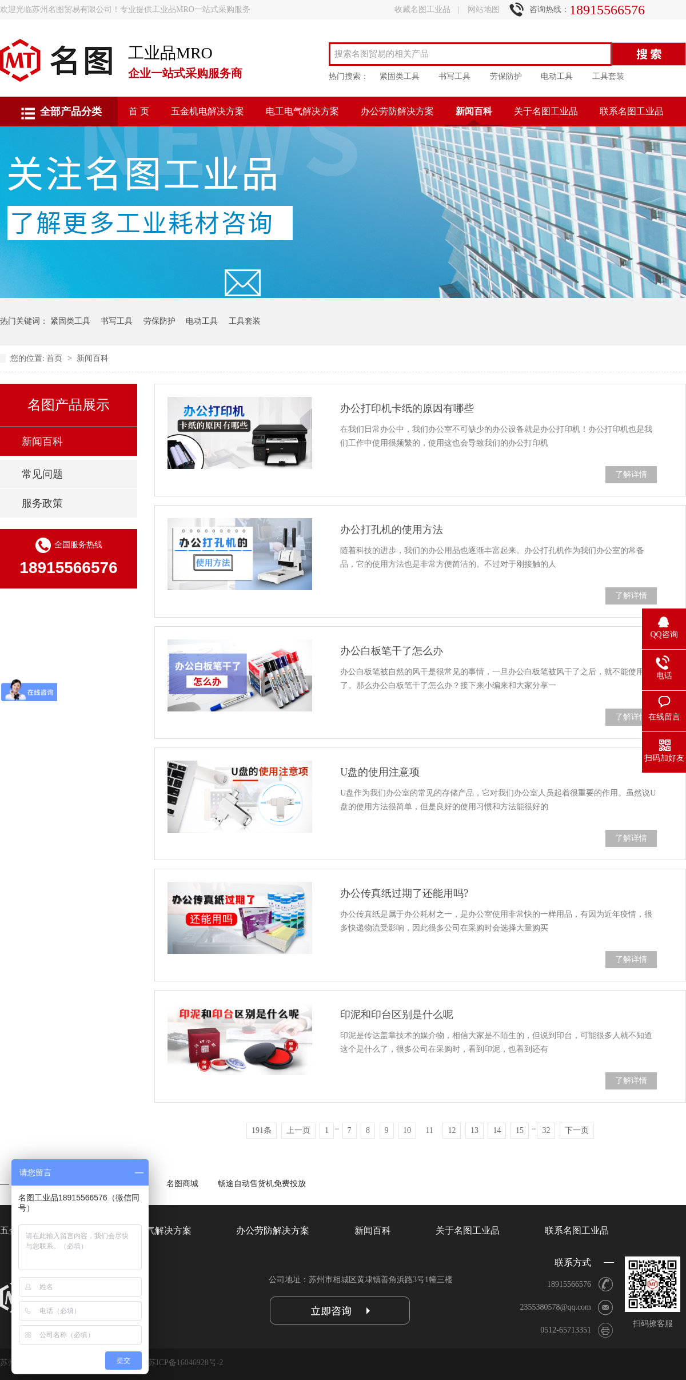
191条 (262, 1130)
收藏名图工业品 (422, 9)
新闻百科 (474, 111)
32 (546, 1130)
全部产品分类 (71, 111)
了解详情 (631, 474)
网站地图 (484, 9)
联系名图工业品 (632, 111)
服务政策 (42, 503)
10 (407, 1130)
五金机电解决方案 (207, 111)
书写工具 (454, 76)
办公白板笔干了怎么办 (391, 651)
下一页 (577, 1130)
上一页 (298, 1130)
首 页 (139, 111)
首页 (55, 358)
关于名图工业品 (546, 111)
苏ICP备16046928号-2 (185, 1362)
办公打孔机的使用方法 (391, 529)
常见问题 (42, 474)
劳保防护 (506, 76)
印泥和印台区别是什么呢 (396, 1014)
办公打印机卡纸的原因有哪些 (407, 408)
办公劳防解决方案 (397, 111)
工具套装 (608, 76)
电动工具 (557, 76)
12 (452, 1130)
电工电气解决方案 (302, 111)
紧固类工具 (400, 76)
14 (497, 1130)
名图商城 (182, 1183)
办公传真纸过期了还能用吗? (404, 893)
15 (520, 1130)
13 (474, 1130)
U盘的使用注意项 (380, 772)
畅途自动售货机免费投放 (262, 1183)
